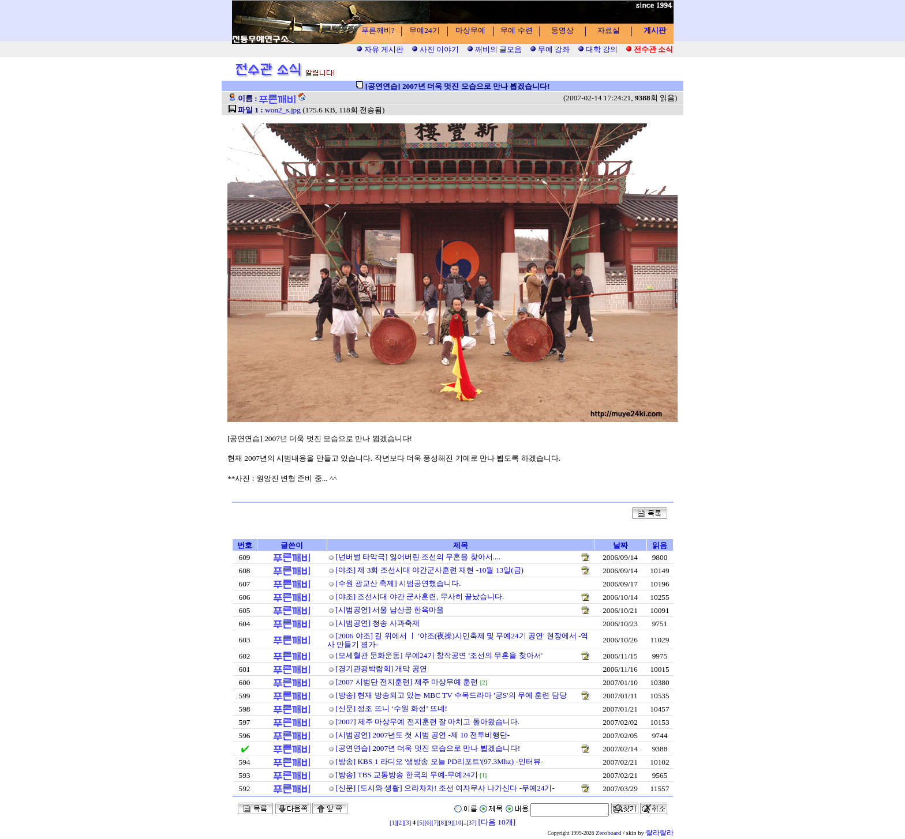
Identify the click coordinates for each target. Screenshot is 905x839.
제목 (460, 545)
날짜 (620, 545)
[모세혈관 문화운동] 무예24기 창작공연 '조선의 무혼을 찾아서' (439, 655)
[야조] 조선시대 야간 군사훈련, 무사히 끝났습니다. (419, 596)
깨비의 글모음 (494, 49)
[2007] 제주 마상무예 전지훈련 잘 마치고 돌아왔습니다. (427, 721)
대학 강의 (598, 49)
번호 (244, 545)
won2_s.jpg (283, 110)
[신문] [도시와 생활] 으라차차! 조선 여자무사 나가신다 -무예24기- (445, 788)
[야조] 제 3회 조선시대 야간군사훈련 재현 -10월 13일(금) (429, 570)
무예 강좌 (550, 49)
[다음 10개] (497, 822)
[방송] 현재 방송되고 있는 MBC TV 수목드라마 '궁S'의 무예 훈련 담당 (450, 695)
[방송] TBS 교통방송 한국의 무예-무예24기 (406, 774)
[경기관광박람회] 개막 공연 (381, 668)
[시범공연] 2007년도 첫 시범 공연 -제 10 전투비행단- (422, 735)
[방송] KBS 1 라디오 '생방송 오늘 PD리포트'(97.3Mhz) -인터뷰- (439, 761)
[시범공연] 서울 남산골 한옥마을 (389, 609)
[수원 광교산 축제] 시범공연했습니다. (398, 583)
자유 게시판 (380, 49)
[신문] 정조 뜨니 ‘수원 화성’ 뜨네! (391, 708)
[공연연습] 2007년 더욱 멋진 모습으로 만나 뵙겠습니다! (427, 748)
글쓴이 (292, 545)
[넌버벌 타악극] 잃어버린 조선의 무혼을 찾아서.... (417, 556)
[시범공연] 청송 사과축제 (377, 623)
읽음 (659, 545)
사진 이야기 (435, 49)
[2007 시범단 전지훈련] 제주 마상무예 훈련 (406, 682)
